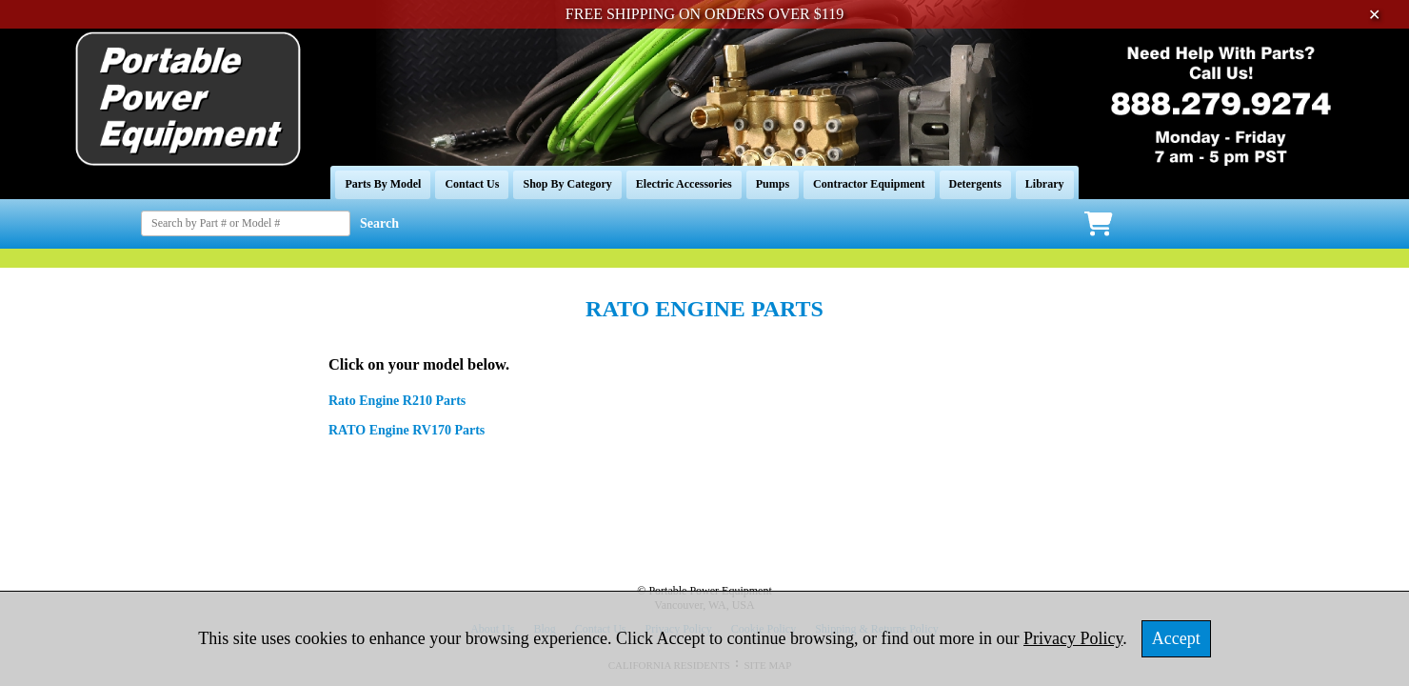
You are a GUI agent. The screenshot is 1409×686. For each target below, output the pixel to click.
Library (1044, 184)
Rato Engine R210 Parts (397, 400)
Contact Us (472, 184)
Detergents (975, 184)
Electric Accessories (684, 184)
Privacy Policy (1072, 638)
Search (379, 223)
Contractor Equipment (868, 184)
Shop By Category (567, 184)
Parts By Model (383, 184)
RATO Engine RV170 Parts (406, 430)
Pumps (772, 184)
